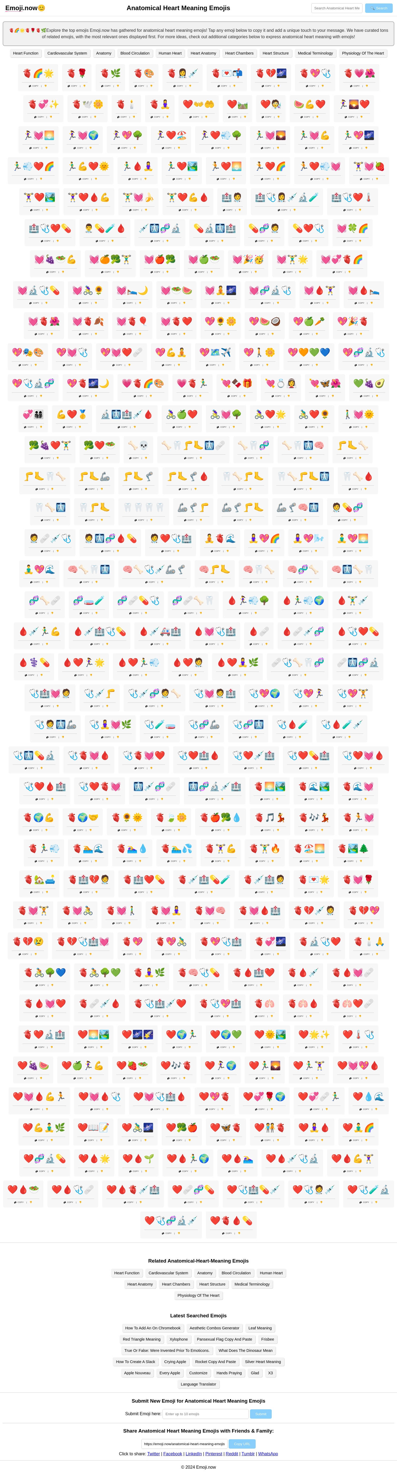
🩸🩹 (259, 631)
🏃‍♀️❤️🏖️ (171, 135)
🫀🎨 (143, 73)
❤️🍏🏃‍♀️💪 (82, 1065)
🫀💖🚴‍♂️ (171, 941)
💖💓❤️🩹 (121, 352)
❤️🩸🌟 (94, 1158)
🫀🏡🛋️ (39, 879)
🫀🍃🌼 (171, 817)
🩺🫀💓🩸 (88, 755)
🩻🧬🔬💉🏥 (214, 786)
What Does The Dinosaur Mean (246, 1350)
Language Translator (198, 1384)
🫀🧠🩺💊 (198, 972)
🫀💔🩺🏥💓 (82, 941)
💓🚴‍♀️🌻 (88, 290)
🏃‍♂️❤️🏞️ (182, 166)
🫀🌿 (110, 73)
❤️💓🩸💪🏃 (39, 1096)
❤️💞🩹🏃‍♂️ (319, 1096)
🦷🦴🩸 (358, 476)
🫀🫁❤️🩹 (352, 1003)
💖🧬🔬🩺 (363, 352)
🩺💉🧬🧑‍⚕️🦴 (154, 693)
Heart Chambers (239, 53)
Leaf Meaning (260, 1328)
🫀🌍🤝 (83, 817)
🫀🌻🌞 (127, 817)
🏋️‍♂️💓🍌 (138, 197)
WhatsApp (268, 1454)
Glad (255, 1373)
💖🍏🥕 (309, 321)
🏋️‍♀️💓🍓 (369, 166)
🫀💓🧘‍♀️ (166, 910)
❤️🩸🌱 (138, 1158)
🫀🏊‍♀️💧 (132, 848)
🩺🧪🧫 (160, 724)
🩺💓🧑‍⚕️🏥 (214, 693)
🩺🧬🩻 (248, 724)
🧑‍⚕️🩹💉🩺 (50, 538)
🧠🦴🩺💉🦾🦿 (154, 569)
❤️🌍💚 (226, 1034)
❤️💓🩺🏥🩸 (160, 1096)
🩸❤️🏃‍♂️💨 (138, 662)
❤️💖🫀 (215, 1096)
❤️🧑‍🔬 (271, 104)
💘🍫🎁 (237, 383)
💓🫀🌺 (44, 321)
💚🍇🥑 (369, 383)
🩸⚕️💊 (34, 662)
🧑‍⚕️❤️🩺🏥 (170, 538)
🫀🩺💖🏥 (220, 1003)
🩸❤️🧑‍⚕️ (188, 662)
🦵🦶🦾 (94, 476)
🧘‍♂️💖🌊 (39, 569)
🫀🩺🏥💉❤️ (160, 1003)
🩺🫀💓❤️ (143, 755)
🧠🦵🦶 (215, 569)
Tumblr (248, 1454)
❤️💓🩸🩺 (99, 1096)
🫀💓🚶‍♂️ (121, 910)
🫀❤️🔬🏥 (43, 1034)
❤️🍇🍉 (33, 1065)
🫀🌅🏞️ (270, 786)
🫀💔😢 (28, 941)
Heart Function (25, 53)
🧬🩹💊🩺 (138, 600)
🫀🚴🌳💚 (99, 972)
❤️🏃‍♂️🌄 (265, 1065)
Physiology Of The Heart (363, 53)
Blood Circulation (135, 53)
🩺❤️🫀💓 (99, 786)
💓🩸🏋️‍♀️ (320, 290)
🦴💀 (138, 445)
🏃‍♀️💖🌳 (127, 135)
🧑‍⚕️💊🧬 (347, 507)
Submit (260, 1414)
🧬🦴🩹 (45, 600)
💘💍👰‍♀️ (281, 383)
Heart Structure (276, 53)
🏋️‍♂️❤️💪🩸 (188, 197)
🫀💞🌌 (270, 941)
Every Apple (170, 1373)
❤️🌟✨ (314, 1034)
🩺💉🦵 (100, 693)
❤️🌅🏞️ (93, 1034)
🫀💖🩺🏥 (220, 941)
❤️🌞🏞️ (270, 1034)
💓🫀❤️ (176, 321)
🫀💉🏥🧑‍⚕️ (264, 879)
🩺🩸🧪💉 (341, 724)
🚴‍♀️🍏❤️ (182, 414)
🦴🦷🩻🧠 (303, 445)
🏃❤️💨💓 (319, 166)
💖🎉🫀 (353, 321)
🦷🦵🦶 (94, 507)
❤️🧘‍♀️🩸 (314, 1127)
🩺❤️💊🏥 (308, 755)
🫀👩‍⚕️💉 (183, 73)
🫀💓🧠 (210, 910)
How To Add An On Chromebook (153, 1328)
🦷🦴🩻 (50, 507)
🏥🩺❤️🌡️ (352, 197)
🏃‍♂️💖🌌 (358, 135)
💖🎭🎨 (28, 352)
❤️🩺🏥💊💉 (253, 1189)
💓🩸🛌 (364, 290)
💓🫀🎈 (132, 321)
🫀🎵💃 (270, 817)
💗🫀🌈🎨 (143, 383)
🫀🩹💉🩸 (99, 1003)
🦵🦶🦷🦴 (44, 476)
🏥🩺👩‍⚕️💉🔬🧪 (287, 197)
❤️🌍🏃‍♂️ (182, 1034)
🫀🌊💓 (358, 786)
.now (21, 8)
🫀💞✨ (43, 104)
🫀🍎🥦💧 (220, 817)
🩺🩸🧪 (292, 724)
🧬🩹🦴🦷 (193, 600)
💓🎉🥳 (248, 259)
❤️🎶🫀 (176, 1065)
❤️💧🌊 (369, 1096)
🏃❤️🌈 (270, 166)
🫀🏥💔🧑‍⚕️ (88, 879)
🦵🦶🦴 (352, 445)
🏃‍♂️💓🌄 (270, 135)
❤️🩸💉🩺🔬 (292, 1158)
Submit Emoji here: (143, 1413)
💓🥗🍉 (176, 290)
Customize (198, 1373)
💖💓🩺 (72, 352)
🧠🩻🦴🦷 (352, 569)
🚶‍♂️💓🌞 (358, 414)
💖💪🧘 (171, 352)
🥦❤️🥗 (100, 445)
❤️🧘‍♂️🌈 (358, 1127)
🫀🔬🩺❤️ (319, 941)
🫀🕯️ (126, 104)
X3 (270, 1373)
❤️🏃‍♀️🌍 (221, 1065)
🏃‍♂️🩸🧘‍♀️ (138, 166)
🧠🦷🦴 (259, 569)
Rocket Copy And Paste (215, 1362)
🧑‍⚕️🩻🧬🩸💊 (110, 538)
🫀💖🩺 (315, 73)
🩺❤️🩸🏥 (44, 786)
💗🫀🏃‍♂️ (192, 383)
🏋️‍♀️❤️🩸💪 (88, 197)
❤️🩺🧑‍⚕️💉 (313, 1189)
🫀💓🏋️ (33, 910)
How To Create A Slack (135, 1362)
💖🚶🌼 (259, 352)
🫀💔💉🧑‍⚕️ (314, 910)
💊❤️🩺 (308, 228)
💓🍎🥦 (160, 259)
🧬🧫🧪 (89, 600)
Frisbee (267, 1339)
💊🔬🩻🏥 (214, 228)
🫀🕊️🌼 (87, 104)
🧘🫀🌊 (220, 538)
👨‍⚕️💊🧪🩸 (105, 228)
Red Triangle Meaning (142, 1339)
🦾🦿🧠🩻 (297, 507)
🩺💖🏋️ (352, 693)
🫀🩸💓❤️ (44, 1003)
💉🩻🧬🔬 (159, 228)
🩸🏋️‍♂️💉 (352, 600)
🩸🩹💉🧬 (303, 631)
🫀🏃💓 (358, 817)
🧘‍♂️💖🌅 (352, 538)
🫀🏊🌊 (88, 848)
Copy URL (242, 1444)
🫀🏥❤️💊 (143, 879)
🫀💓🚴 (77, 910)
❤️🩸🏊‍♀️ (237, 1158)
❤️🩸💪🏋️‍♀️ (352, 1158)
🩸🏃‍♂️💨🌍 (303, 600)
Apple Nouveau (137, 1373)
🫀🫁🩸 (303, 1003)
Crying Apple (175, 1362)
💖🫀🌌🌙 (88, 383)
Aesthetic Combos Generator (215, 1328)
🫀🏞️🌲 (353, 848)
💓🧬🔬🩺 (270, 290)
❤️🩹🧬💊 (193, 1189)
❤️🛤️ (237, 104)
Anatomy (103, 53)
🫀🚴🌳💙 (44, 972)
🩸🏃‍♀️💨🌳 (248, 600)
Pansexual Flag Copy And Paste (224, 1339)
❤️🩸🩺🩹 (72, 1189)
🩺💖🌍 (264, 693)
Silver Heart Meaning (263, 1362)
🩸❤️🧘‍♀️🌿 (237, 662)
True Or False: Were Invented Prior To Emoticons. (167, 1350)
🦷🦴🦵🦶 (242, 476)
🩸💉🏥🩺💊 (99, 631)
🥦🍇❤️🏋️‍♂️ (50, 445)
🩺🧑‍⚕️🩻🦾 (55, 724)
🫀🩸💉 (303, 972)
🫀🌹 (77, 73)
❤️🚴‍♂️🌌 (138, 1127)
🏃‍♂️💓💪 (314, 135)
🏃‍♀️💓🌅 (38, 135)
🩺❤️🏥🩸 (198, 755)
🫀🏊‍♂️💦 (176, 848)
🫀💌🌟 (314, 879)
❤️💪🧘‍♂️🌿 (43, 1127)
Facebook (172, 1454)
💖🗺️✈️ (215, 352)
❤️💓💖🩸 (358, 1065)
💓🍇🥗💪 (55, 259)
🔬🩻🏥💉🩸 (127, 414)
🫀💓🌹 (358, 879)
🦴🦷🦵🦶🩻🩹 (193, 445)
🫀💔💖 (364, 910)
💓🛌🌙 (132, 290)
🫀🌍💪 (38, 817)
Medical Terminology (315, 53)
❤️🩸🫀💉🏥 (133, 1189)
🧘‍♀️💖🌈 (264, 538)
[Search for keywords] (336, 8)
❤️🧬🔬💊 (44, 1158)
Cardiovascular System (67, 53)
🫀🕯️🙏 (369, 941)
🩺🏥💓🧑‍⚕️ (50, 693)
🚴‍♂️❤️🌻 (314, 414)
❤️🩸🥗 (23, 1189)
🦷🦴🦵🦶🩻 (303, 476)
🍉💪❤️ (310, 104)
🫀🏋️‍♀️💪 (221, 848)
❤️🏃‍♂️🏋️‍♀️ (309, 1065)
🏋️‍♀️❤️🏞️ (39, 197)
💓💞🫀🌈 (341, 259)
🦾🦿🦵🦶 (242, 507)
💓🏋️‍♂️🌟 (292, 259)
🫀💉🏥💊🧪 (204, 879)
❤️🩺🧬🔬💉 (171, 1220)
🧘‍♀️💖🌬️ (308, 538)
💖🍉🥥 (265, 321)
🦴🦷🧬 (253, 445)
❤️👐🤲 (199, 104)
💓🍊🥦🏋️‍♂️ (110, 259)
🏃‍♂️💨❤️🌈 (33, 166)
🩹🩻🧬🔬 (357, 662)
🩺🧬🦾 (204, 724)
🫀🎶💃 (314, 817)
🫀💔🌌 (271, 73)
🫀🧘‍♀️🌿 (149, 972)
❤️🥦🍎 (182, 1127)
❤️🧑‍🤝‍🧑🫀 (270, 1127)
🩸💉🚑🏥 (159, 631)
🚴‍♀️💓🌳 (226, 414)
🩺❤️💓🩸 (363, 755)
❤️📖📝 (93, 1127)
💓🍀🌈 (352, 228)
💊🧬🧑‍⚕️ (264, 228)
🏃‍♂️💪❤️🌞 (88, 166)
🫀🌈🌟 (38, 73)
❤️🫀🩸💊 (231, 1220)
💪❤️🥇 (72, 414)
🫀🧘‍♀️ (160, 104)
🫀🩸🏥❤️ (253, 972)
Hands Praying (229, 1373)
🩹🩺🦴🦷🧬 (297, 662)
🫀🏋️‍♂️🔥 (265, 848)
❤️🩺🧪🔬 (368, 1189)
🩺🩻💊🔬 (34, 755)
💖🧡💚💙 (309, 352)
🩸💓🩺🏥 (214, 631)
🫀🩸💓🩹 (352, 972)
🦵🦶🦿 (138, 476)
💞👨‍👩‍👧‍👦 (33, 414)
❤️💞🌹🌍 (264, 1096)
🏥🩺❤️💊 (50, 228)
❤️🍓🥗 (132, 1065)
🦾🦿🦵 (193, 507)
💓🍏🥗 (204, 259)
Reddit (232, 1454)
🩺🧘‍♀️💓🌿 (110, 724)
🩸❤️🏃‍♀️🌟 (83, 662)
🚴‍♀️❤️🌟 (270, 414)
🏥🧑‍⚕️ (232, 197)
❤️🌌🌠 (138, 1034)
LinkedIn (194, 1454)
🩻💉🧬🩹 (154, 786)
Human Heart (170, 53)
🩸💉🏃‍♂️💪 (39, 631)
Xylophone (179, 1339)
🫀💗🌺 (359, 73)
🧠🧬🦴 (303, 569)
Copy (34, 86)
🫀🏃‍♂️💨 (44, 848)
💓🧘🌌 (221, 290)
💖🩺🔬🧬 (33, 383)
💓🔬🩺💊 (38, 290)
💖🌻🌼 (221, 321)
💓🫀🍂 (88, 321)
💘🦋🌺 (325, 383)
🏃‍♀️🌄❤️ (354, 104)
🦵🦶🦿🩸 (188, 476)
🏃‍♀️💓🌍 (83, 135)
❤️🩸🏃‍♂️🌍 (188, 1158)
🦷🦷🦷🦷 (143, 507)
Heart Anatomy (203, 53)
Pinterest (213, 1454)
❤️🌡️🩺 (358, 1034)
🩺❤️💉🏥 (253, 755)
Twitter (153, 1454)
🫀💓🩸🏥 (259, 910)
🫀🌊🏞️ (314, 786)
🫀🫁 (264, 1003)
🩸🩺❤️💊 (357, 631)
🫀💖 (132, 941)
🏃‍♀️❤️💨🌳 (220, 135)
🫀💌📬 (227, 73)
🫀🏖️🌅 (309, 848)
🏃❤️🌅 (226, 166)
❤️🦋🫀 (226, 1127)
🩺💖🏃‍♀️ (308, 693)
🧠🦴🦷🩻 (88, 569)
